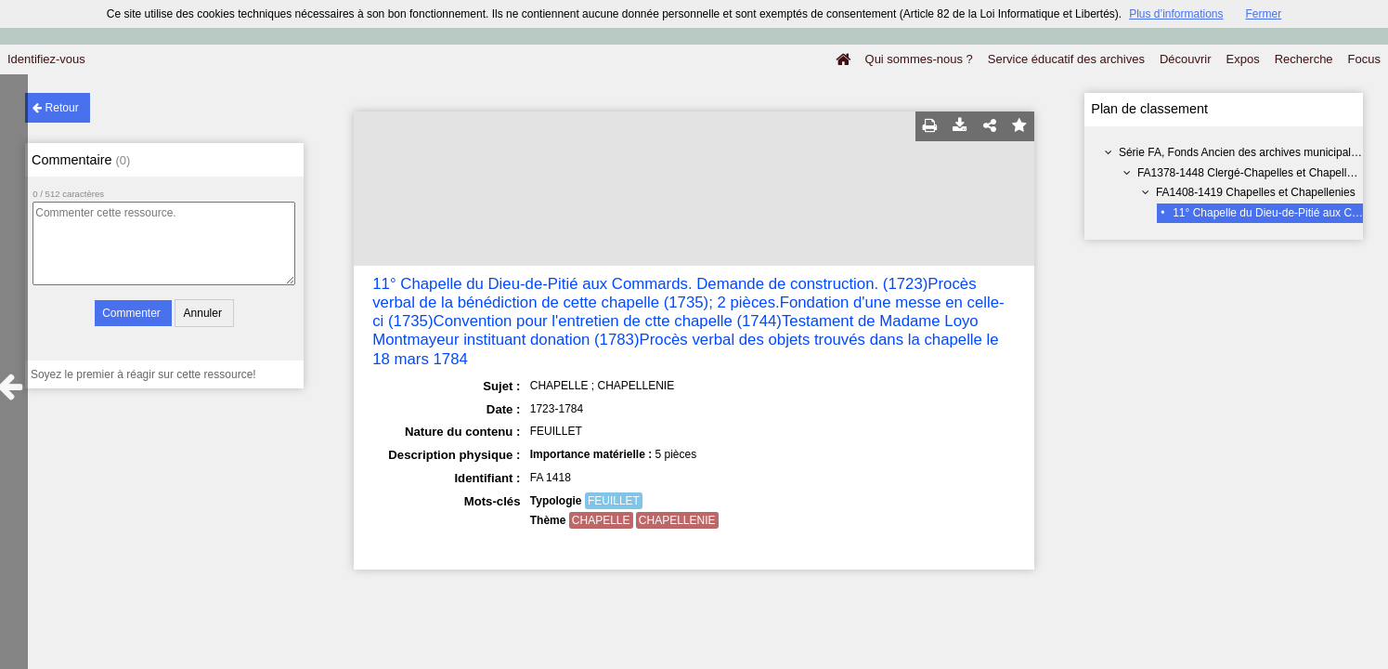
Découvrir (1186, 59)
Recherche (1304, 59)
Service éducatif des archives (1066, 59)
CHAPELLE (601, 520)
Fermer (1264, 13)
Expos (1243, 59)
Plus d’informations (1176, 13)
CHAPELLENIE (677, 520)
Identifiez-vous (46, 59)
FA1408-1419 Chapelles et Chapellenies (1256, 192)
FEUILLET (614, 500)
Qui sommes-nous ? (919, 59)
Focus (1364, 59)
